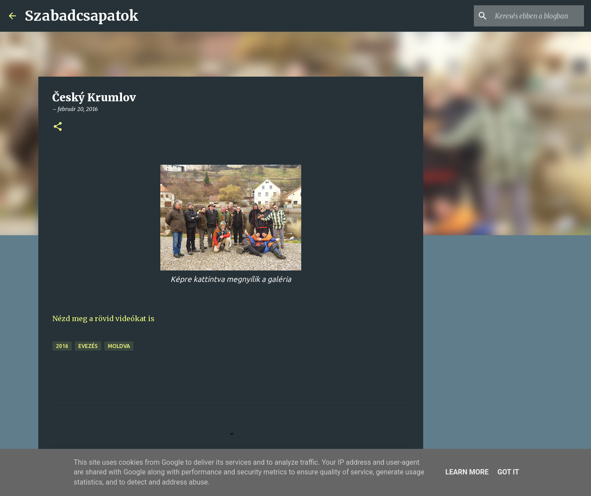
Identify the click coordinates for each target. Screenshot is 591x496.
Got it (508, 472)
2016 (62, 346)
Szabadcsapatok (82, 16)
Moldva (119, 346)
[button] (57, 127)
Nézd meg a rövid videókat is (103, 318)
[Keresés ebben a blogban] (537, 15)
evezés (88, 346)
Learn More (466, 472)
